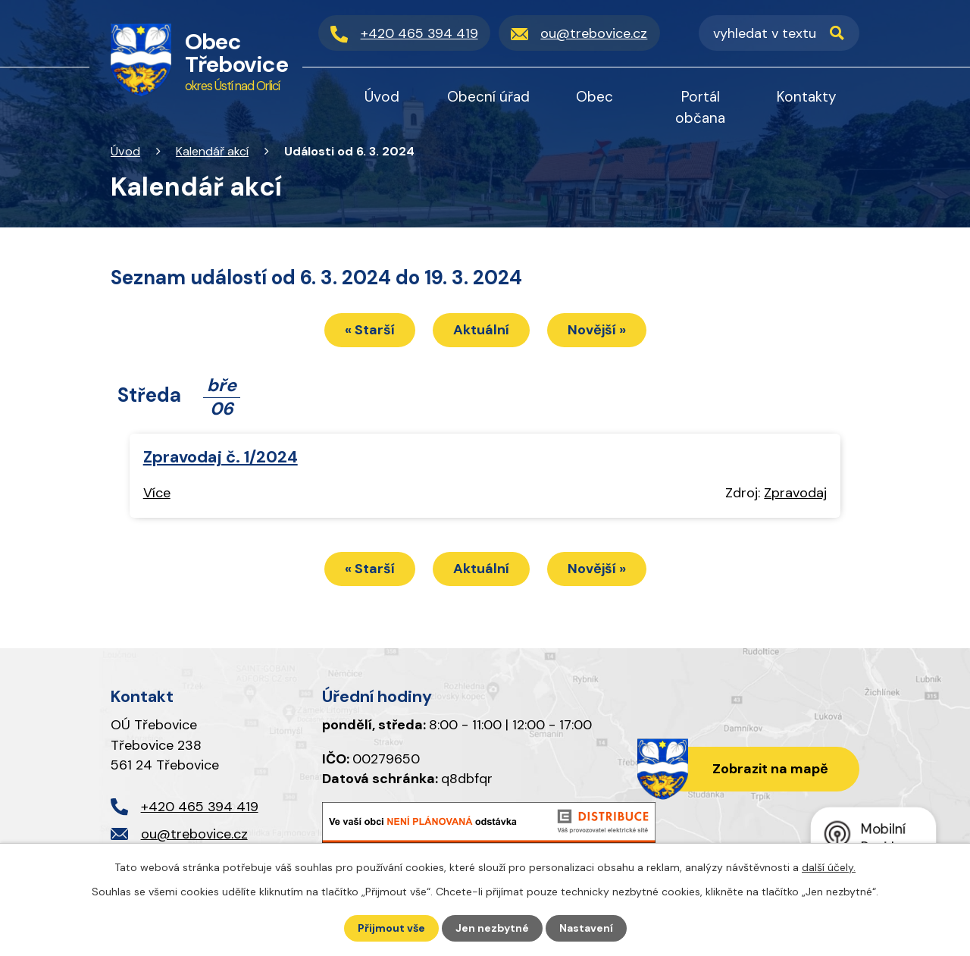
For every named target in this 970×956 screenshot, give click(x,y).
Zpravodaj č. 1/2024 (220, 457)
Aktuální (481, 330)
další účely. (829, 867)
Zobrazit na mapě (770, 769)
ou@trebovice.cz (194, 834)
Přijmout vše (391, 928)
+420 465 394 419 (199, 807)
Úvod (125, 151)
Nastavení (586, 928)
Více (157, 493)
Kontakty (807, 96)
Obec (594, 96)
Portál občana (700, 107)
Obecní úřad (488, 96)
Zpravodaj (795, 493)
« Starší (370, 330)
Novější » (597, 330)
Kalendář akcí (212, 151)
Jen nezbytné (492, 928)
